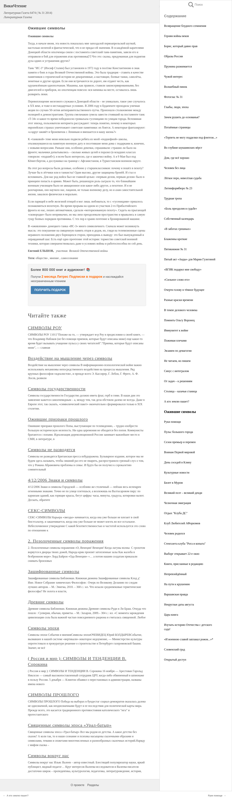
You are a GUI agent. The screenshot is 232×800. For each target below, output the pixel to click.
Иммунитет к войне (176, 330)
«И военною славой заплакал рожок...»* (188, 639)
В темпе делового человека (180, 310)
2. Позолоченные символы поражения (65, 541)
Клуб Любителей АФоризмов (182, 523)
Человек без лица (174, 167)
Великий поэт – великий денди (183, 492)
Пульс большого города (178, 431)
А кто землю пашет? (176, 401)
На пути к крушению (177, 584)
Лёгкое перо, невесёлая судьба (182, 178)
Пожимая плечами (175, 340)
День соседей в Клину (177, 462)
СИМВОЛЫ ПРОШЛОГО (53, 694)
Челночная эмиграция (177, 503)
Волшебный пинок (175, 86)
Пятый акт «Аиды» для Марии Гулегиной (189, 259)
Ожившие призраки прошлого (58, 419)
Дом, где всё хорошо (176, 157)
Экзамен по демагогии (178, 350)
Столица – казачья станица (180, 391)
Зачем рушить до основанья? (182, 117)
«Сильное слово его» (177, 279)
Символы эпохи (43, 628)
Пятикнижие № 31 (175, 249)
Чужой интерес (173, 76)
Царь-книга (171, 614)
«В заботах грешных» (177, 228)
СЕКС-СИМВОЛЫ (46, 510)
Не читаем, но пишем (177, 360)
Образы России (173, 56)
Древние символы (46, 602)
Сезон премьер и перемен (180, 442)
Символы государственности (57, 388)
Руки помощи (172, 421)
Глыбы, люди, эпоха (176, 107)
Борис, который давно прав (180, 46)
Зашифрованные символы (53, 571)
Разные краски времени (178, 299)
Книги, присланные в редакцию (183, 563)
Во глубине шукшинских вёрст (183, 147)
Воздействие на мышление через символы (70, 358)
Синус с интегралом (176, 371)
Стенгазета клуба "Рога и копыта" (185, 543)
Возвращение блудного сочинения (185, 25)
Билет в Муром (173, 482)
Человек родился (174, 533)
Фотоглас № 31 (173, 96)
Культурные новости (176, 472)
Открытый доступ (175, 659)
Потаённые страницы (177, 127)
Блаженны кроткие (175, 239)
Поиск (195, 4)
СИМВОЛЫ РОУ (45, 327)
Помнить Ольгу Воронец (179, 320)
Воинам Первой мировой (179, 452)
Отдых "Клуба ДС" (176, 513)
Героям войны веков (176, 36)
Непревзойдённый (175, 574)
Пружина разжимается (178, 66)
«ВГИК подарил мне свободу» (183, 269)
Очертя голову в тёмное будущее (184, 289)
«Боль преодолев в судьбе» (180, 208)
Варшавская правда (176, 594)
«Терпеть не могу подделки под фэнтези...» (190, 137)
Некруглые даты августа (179, 604)
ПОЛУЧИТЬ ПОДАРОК (50, 290)
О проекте (77, 785)
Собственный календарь (179, 218)
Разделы (93, 785)
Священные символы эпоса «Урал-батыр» (70, 725)
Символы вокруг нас (48, 755)
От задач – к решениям (178, 381)
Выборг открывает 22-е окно (181, 553)
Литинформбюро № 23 (178, 188)
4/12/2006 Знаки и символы (55, 480)
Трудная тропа (173, 198)
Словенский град (174, 649)
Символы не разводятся (51, 449)
